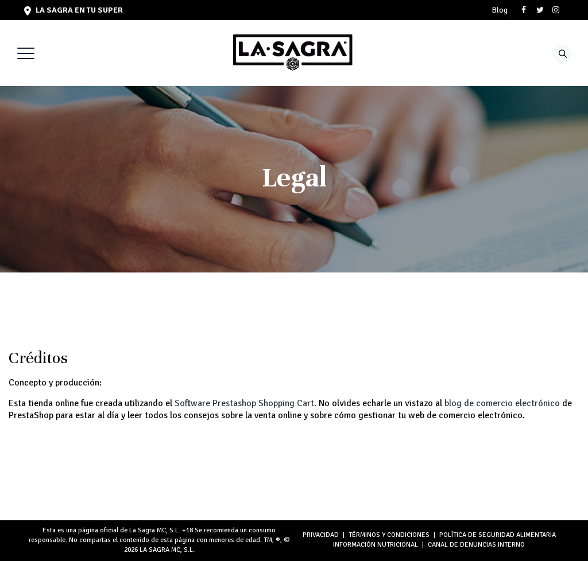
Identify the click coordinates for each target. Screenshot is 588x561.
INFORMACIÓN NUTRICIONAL (375, 544)
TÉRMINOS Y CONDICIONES (389, 535)
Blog (500, 10)
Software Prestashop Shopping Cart (244, 403)
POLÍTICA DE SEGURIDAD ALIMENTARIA (497, 535)
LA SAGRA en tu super (73, 10)
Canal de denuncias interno (476, 544)
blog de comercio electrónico (502, 403)
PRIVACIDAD (321, 535)
